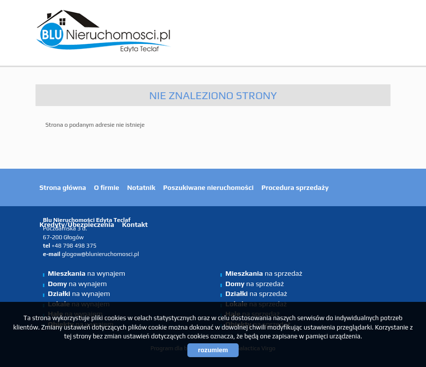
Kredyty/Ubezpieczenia (76, 224)
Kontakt (134, 224)
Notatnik (141, 187)
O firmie (106, 187)
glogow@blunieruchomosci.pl (100, 254)
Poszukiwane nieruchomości (208, 187)
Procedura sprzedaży (294, 187)
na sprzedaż (263, 273)
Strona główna (62, 187)
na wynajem (86, 273)
